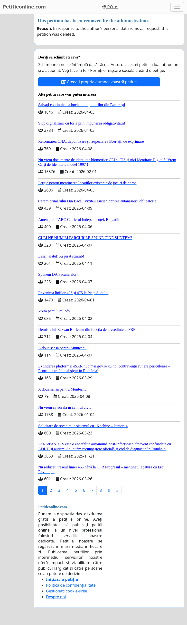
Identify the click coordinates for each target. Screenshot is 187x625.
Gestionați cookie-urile (66, 591)
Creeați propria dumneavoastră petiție (99, 81)
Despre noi (56, 597)
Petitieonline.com (24, 6)
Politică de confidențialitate (71, 585)
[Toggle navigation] (177, 7)
